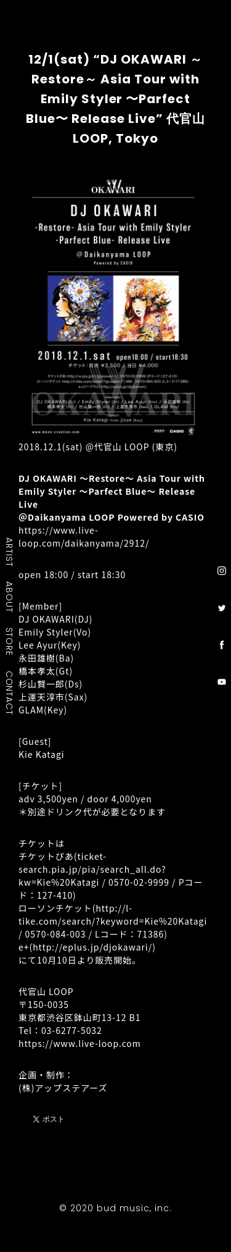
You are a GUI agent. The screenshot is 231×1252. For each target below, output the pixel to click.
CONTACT (10, 692)
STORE (10, 641)
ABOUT (10, 596)
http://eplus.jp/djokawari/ (92, 947)
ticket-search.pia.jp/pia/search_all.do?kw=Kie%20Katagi (92, 869)
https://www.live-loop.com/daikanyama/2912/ (83, 536)
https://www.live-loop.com (79, 1043)
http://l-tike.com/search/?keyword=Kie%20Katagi (112, 914)
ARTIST (10, 551)
